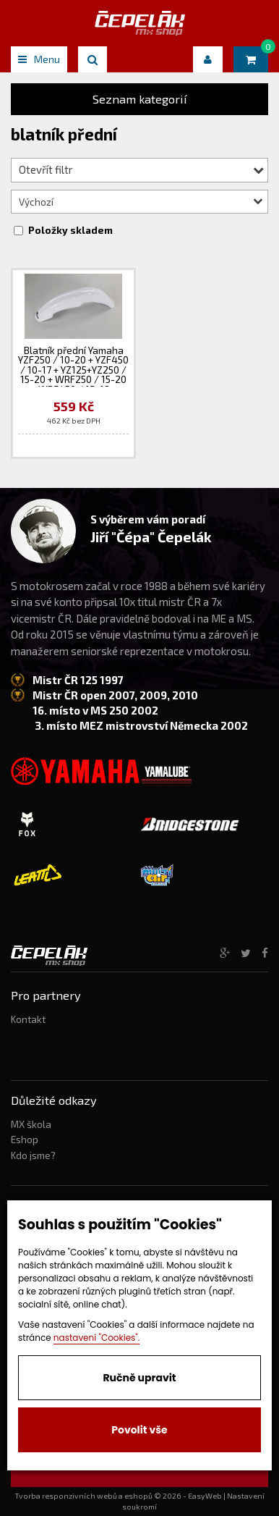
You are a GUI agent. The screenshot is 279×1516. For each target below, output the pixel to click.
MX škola (31, 1124)
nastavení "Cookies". (96, 1337)
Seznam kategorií (140, 99)
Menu (39, 59)
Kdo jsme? (33, 1155)
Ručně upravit (139, 1377)
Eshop (24, 1139)
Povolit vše (139, 1430)
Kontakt (28, 1019)
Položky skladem (70, 230)
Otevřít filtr (141, 169)
